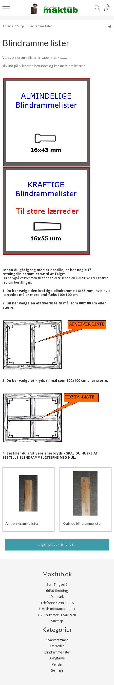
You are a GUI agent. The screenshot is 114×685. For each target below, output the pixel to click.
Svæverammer (57, 640)
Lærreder (57, 646)
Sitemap (57, 621)
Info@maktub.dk (62, 609)
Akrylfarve (57, 658)
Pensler (57, 664)
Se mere (57, 670)
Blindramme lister (57, 652)
